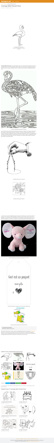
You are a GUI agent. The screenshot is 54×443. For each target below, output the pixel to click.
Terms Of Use (25, 438)
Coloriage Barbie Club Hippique (6, 401)
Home (13, 1)
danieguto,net (32, 331)
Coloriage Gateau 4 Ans (23, 401)
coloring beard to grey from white (8, 385)
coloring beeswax (29, 385)
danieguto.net (6, 1)
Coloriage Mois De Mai (5, 429)
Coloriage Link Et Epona (23, 429)
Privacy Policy (33, 438)
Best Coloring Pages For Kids (35, 441)
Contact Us (18, 438)
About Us (29, 438)
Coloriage (17, 1)
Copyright (21, 438)
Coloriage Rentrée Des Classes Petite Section (9, 415)
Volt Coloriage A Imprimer (23, 415)
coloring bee (24, 385)
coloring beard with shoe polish (17, 385)
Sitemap (36, 438)
